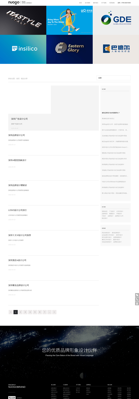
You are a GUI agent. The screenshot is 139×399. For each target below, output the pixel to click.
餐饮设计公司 (62, 394)
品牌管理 (109, 375)
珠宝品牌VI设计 (106, 237)
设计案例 (87, 2)
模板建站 (79, 394)
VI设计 (104, 216)
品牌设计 (110, 216)
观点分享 (24, 78)
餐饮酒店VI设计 (66, 383)
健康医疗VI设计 (66, 385)
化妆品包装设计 (107, 242)
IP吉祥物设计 (54, 381)
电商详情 (109, 385)
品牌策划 (104, 213)
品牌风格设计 (54, 379)
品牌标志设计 (117, 242)
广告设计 (112, 211)
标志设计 (104, 218)
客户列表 (78, 375)
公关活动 (119, 375)
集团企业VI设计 (66, 371)
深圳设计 (83, 394)
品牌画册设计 (117, 237)
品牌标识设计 (54, 373)
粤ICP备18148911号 (70, 397)
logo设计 (119, 385)
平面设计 (119, 213)
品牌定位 (109, 373)
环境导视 (109, 387)
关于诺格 (103, 2)
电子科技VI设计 (66, 373)
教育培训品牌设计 (66, 377)
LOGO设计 (119, 211)
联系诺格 (112, 2)
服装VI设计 (116, 239)
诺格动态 (104, 211)
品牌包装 (109, 383)
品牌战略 (109, 371)
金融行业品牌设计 (66, 375)
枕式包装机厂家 (73, 394)
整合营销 (119, 371)
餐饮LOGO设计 (106, 239)
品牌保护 (119, 383)
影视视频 (119, 377)
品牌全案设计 (54, 371)
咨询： (124, 2)
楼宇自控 (57, 394)
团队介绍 (78, 373)
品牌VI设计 (53, 377)
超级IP (109, 379)
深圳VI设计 (119, 235)
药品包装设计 (106, 232)
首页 (80, 2)
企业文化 (119, 381)
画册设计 (112, 213)
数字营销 (119, 373)
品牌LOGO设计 (54, 375)
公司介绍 (78, 371)
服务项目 (95, 2)
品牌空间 (109, 381)
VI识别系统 (110, 377)
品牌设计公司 (119, 216)
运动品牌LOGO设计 (108, 235)
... (51, 296)
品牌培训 (119, 379)
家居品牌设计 (116, 232)
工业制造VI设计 (66, 381)
